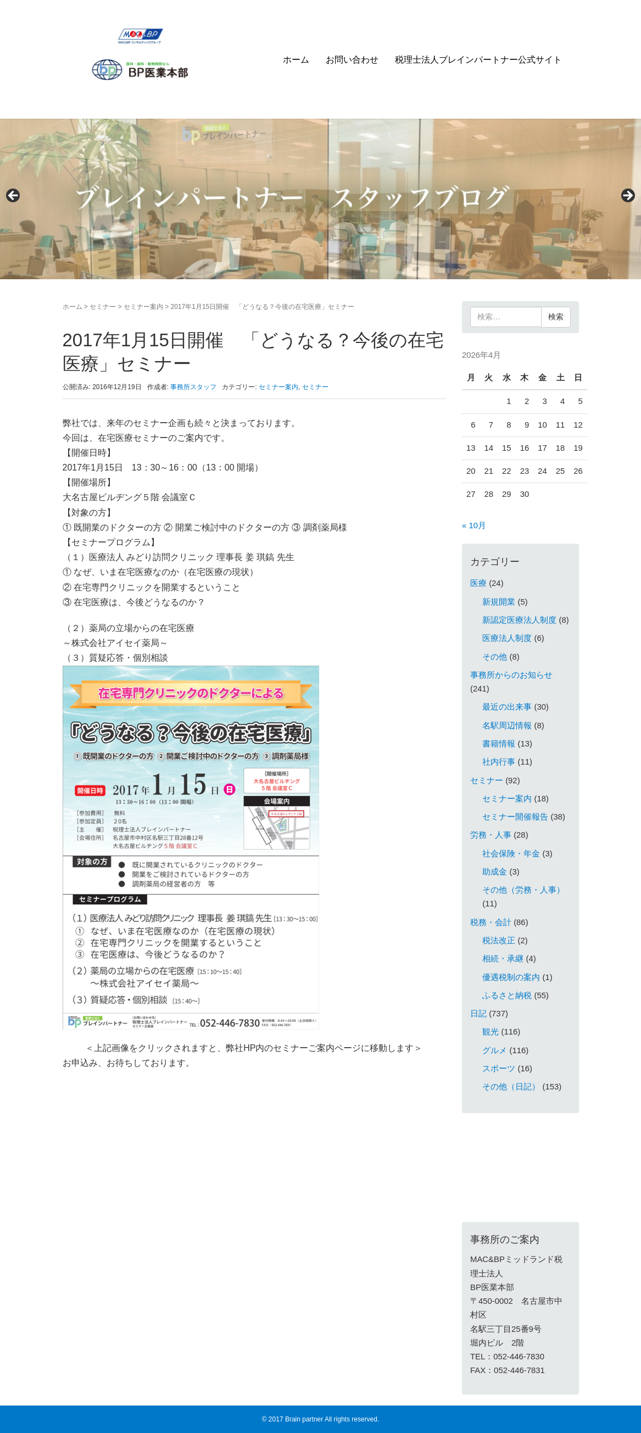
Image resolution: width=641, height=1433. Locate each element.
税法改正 (498, 940)
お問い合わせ (352, 59)
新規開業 (498, 601)
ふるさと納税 (507, 995)
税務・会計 (490, 922)
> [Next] (627, 196)
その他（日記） (511, 1086)
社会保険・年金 (511, 853)
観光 (490, 1031)
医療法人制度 (507, 638)
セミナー (103, 307)
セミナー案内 (143, 307)
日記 (478, 1013)
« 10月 (474, 525)
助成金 (494, 871)
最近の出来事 (507, 706)
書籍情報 (498, 743)
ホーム (296, 59)
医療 (478, 583)
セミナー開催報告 (515, 816)
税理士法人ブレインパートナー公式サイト (478, 59)
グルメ (494, 1050)
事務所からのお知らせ (511, 675)
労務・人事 (490, 835)
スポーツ (498, 1068)
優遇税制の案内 (511, 977)
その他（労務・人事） (523, 890)
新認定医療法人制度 (519, 620)
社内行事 (498, 761)
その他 (494, 656)
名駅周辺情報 (507, 725)
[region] (320, 199)
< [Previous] (13, 196)
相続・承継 (502, 958)
